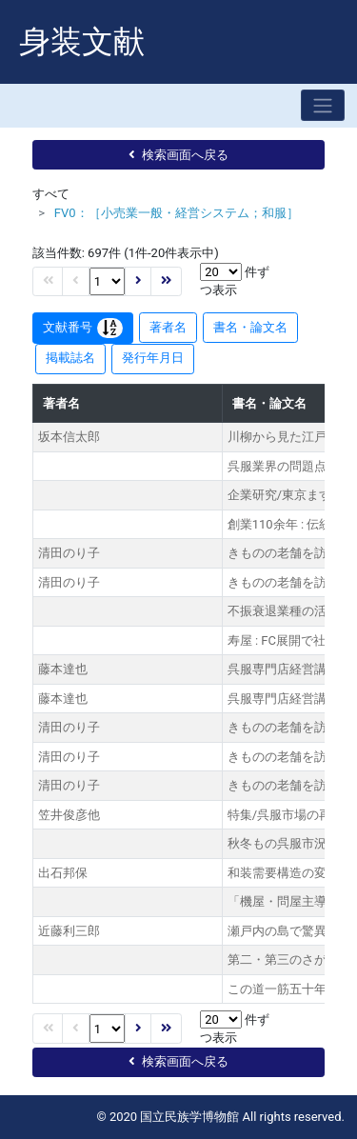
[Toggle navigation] (323, 105)
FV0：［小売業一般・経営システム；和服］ (176, 213)
